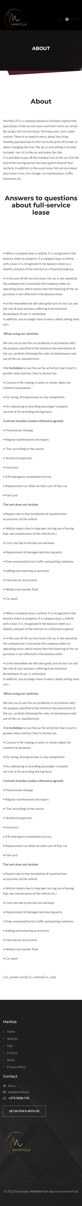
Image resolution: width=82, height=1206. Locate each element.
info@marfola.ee (18, 1092)
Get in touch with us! (24, 1111)
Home (11, 1031)
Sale (10, 1045)
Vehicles (12, 1038)
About (11, 1059)
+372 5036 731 (18, 1098)
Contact (12, 1052)
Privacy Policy (16, 1066)
